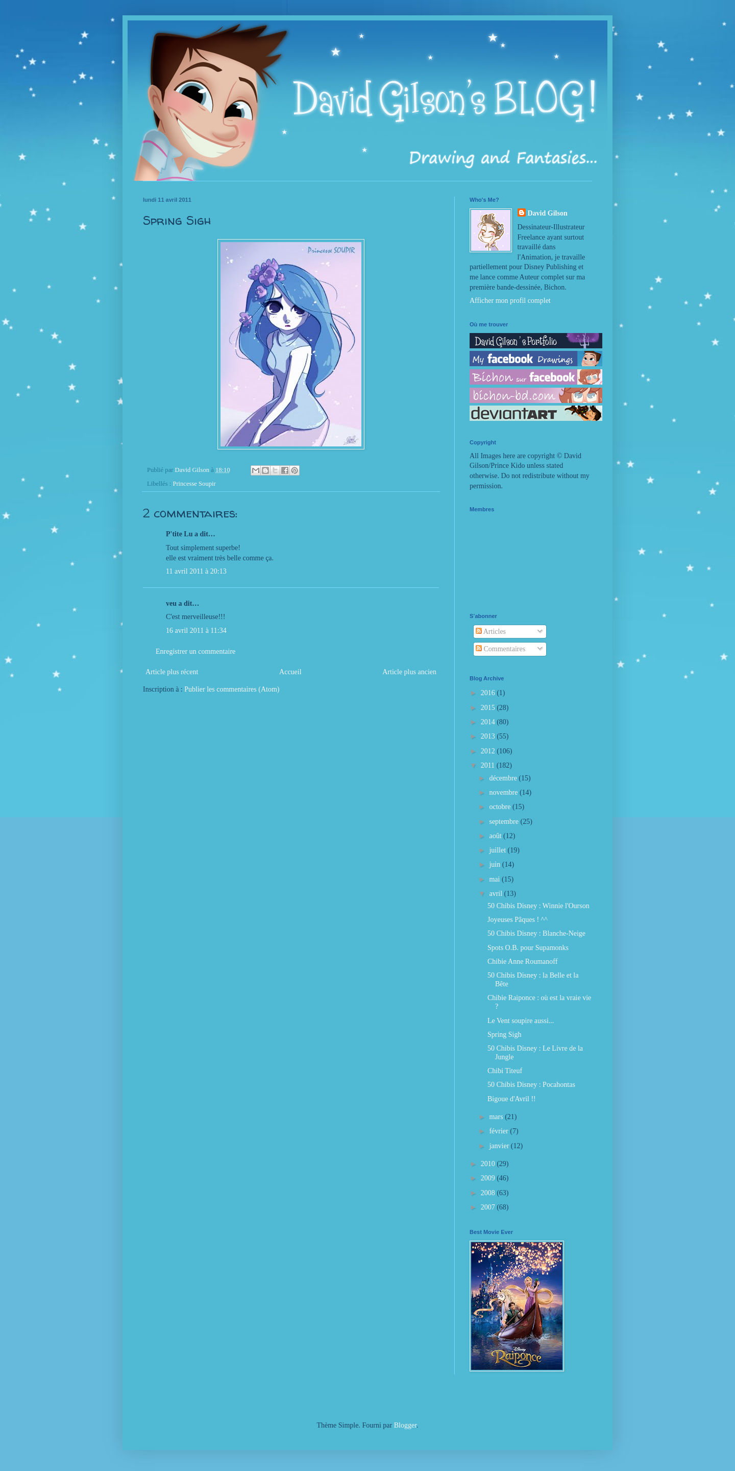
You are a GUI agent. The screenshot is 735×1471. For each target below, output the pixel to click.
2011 (489, 765)
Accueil (290, 672)
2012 (489, 751)
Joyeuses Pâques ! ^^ (517, 919)
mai (495, 879)
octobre (500, 807)
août (496, 836)
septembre (504, 821)
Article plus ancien (409, 672)
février (499, 1131)
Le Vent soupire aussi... (520, 1021)
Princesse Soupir (194, 483)
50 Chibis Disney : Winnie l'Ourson (538, 906)
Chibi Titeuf (504, 1071)
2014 (489, 722)
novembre (504, 792)
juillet (498, 850)
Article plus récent (171, 672)
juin (495, 864)
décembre (504, 778)
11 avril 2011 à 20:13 (196, 571)
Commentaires (500, 649)
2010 (489, 1164)
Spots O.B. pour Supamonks (528, 948)
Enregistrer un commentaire (195, 651)
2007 (489, 1207)
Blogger (405, 1425)
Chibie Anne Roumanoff (522, 961)
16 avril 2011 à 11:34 (196, 630)
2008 (489, 1193)
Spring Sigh (504, 1034)
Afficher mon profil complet (510, 300)
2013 (489, 736)
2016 (489, 693)
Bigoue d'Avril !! (511, 1099)
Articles (491, 631)
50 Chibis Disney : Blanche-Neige (536, 933)
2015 (489, 707)
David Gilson (548, 213)
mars (497, 1117)
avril (496, 893)
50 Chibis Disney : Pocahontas (531, 1084)
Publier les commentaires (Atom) (231, 689)
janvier (499, 1146)
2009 (489, 1178)
